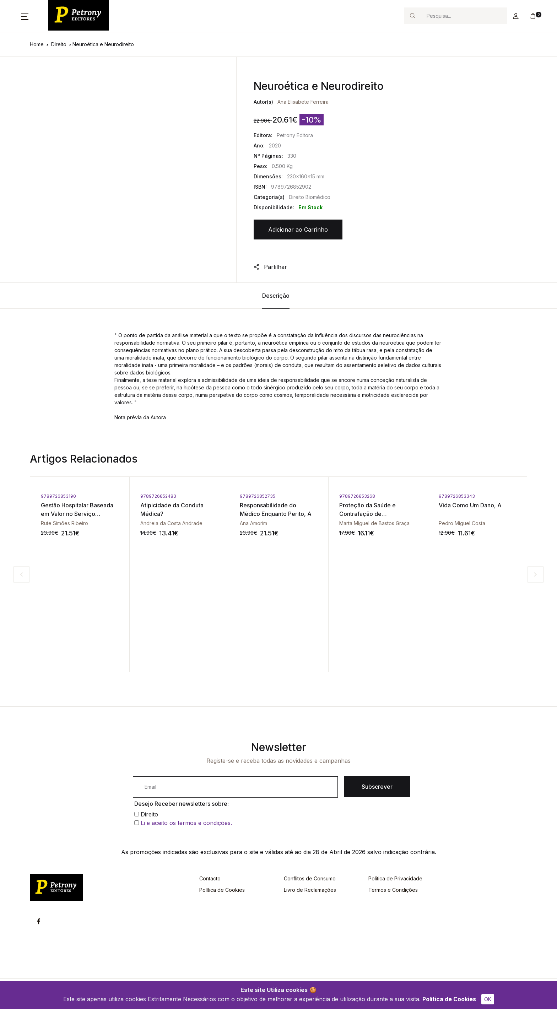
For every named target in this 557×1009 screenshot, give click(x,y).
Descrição (276, 295)
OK (487, 999)
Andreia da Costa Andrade (171, 523)
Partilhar (270, 266)
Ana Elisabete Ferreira (303, 102)
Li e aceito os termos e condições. (186, 822)
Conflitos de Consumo (310, 878)
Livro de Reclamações (310, 890)
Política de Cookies (449, 999)
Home (37, 44)
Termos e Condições (393, 890)
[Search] (464, 15)
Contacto (210, 878)
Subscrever (377, 786)
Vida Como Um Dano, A (470, 505)
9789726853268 (357, 496)
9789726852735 (257, 496)
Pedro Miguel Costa (462, 523)
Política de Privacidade (395, 878)
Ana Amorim (253, 523)
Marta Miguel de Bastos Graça (374, 523)
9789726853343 (457, 496)
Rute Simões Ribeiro (64, 523)
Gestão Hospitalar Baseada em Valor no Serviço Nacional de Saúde (77, 514)
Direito (58, 44)
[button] (24, 16)
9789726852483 (158, 496)
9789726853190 (58, 496)
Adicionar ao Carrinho (298, 229)
